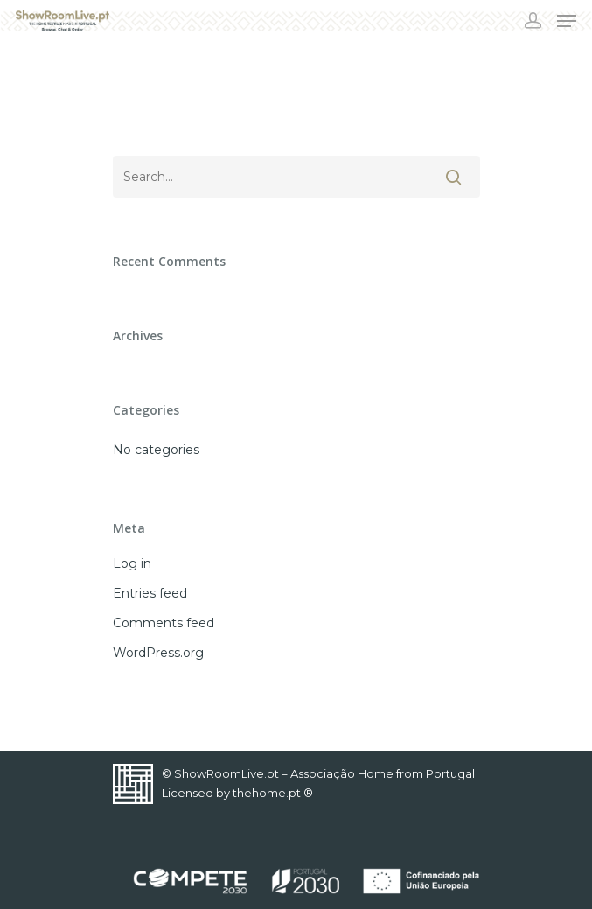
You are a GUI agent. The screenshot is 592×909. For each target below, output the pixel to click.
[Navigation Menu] (566, 21)
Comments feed (163, 623)
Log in (132, 563)
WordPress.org (158, 653)
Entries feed (150, 593)
